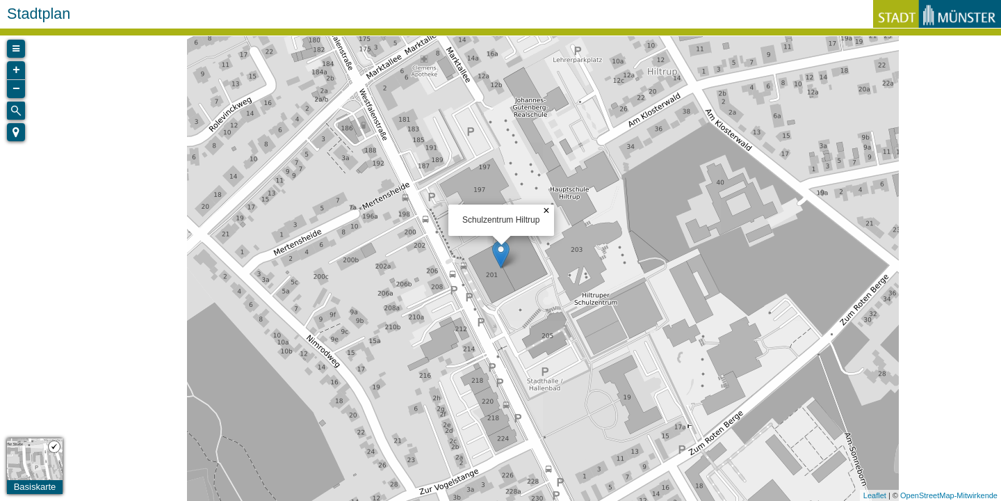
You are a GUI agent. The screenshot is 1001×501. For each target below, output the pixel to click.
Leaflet (874, 495)
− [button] (16, 89)
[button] (16, 132)
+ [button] (16, 70)
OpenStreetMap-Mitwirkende (949, 495)
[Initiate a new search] (16, 111)
